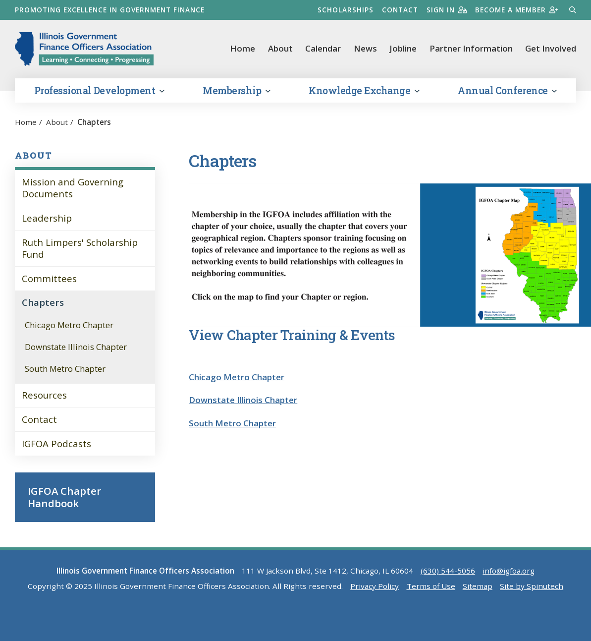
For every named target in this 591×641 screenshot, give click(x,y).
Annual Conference (507, 90)
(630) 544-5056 (448, 571)
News (365, 48)
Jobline (403, 48)
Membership (236, 90)
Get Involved (550, 48)
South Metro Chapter (65, 368)
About (280, 48)
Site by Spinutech (531, 586)
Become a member (516, 9)
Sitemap (477, 586)
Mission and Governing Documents (72, 187)
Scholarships (346, 9)
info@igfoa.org (509, 571)
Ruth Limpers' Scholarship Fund (80, 248)
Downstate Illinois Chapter (76, 346)
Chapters (43, 302)
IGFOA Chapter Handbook (64, 497)
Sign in (447, 9)
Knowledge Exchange (364, 90)
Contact (400, 9)
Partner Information (471, 48)
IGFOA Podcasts (56, 443)
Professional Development (99, 90)
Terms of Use (431, 586)
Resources (44, 395)
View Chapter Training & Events (292, 335)
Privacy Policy (374, 586)
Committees (49, 278)
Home (242, 48)
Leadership (47, 218)
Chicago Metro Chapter (69, 325)
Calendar (323, 48)
